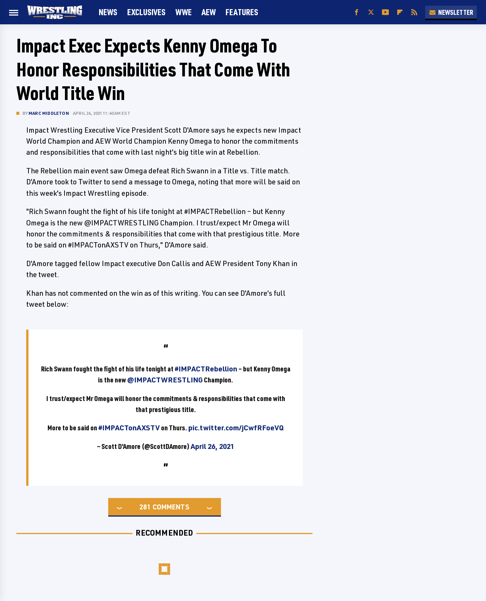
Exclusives (146, 12)
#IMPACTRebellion (206, 368)
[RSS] (414, 12)
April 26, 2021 (212, 446)
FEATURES (242, 12)
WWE (183, 12)
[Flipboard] (399, 12)
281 (145, 507)
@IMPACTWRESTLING (165, 379)
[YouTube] (385, 12)
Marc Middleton (48, 113)
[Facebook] (356, 12)
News (108, 12)
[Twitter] (371, 12)
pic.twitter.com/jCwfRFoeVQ (236, 427)
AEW (209, 12)
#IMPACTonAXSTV (129, 427)
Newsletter (451, 12)
